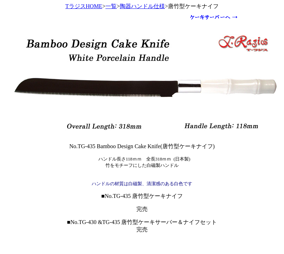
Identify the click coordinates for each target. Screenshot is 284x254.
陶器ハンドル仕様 (142, 6)
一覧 (111, 6)
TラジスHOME (83, 6)
